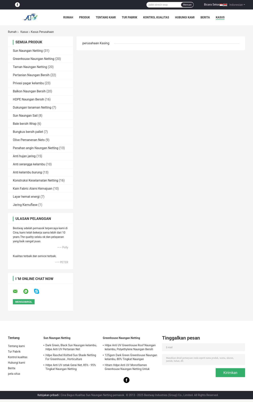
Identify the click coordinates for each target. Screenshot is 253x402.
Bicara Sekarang (214, 4)
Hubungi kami (185, 17)
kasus (220, 17)
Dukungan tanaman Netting (32, 107)
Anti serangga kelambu (29, 164)
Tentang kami (106, 17)
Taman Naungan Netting (30, 67)
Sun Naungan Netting (28, 51)
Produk (84, 17)
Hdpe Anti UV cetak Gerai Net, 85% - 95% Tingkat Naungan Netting (70, 367)
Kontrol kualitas (156, 17)
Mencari (187, 4)
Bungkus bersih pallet (28, 132)
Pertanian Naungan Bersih (31, 75)
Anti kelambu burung (27, 172)
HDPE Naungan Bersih (28, 99)
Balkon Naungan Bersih (29, 91)
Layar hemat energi (26, 197)
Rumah (68, 17)
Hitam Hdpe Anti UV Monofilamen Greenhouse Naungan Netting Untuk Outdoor (127, 367)
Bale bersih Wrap (25, 124)
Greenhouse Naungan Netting (33, 59)
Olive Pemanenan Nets (29, 140)
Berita (205, 17)
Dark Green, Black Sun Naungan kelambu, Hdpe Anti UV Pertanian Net (71, 347)
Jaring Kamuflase (25, 205)
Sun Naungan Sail (25, 115)
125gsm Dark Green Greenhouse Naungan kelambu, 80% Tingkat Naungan (131, 357)
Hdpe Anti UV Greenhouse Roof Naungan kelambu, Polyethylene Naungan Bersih (130, 347)
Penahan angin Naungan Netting (35, 148)
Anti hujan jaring (24, 156)
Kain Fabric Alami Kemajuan (32, 188)
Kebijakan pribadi (48, 395)
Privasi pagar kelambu (28, 83)
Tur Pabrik (129, 17)
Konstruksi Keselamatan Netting (35, 180)
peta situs (14, 373)
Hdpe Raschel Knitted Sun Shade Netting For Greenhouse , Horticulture (70, 357)
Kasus (24, 31)
